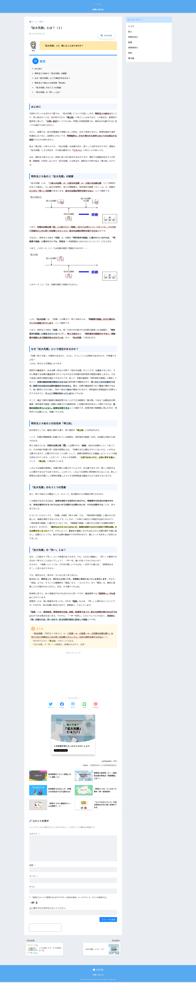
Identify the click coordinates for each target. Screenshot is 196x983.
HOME (98, 970)
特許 (115, 761)
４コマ (131, 26)
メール (33, 875)
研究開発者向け (110, 765)
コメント (34, 833)
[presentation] (45, 927)
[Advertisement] (73, 672)
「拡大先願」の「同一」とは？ (48, 92)
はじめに (38, 68)
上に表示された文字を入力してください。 (48, 908)
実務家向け (133, 47)
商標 (130, 42)
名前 (32, 865)
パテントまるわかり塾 (98, 3)
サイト (32, 886)
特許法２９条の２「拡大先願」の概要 (50, 73)
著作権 (131, 58)
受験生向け (95, 765)
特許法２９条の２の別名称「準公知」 (50, 82)
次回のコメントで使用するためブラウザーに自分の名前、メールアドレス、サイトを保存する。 (70, 897)
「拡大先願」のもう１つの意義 (48, 87)
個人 (130, 31)
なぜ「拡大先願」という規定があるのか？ (52, 78)
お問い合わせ (98, 9)
